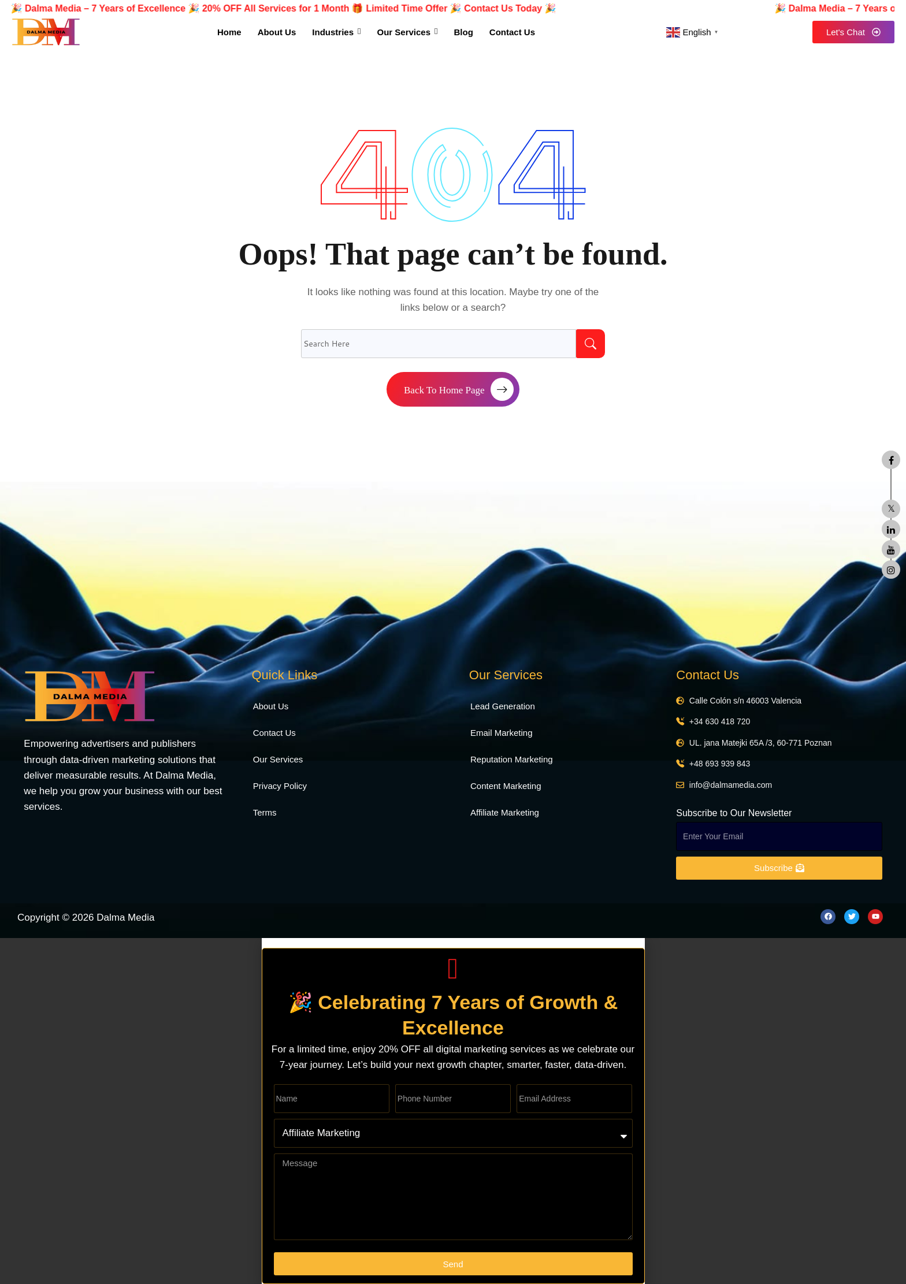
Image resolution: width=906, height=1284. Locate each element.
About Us (271, 706)
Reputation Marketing (511, 759)
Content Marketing (505, 786)
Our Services (278, 759)
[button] (453, 943)
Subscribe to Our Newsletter (734, 813)
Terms (265, 812)
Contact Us (274, 733)
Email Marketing (501, 733)
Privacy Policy (280, 786)
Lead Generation (502, 706)
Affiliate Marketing (504, 812)
